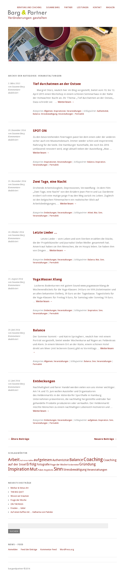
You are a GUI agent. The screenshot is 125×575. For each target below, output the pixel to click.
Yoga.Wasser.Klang (47, 279)
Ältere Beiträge (18, 439)
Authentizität (102, 111)
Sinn (100, 213)
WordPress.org (67, 549)
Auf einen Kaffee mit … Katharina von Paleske (32, 512)
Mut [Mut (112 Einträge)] (34, 469)
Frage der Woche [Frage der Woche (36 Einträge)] (58, 464)
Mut (95, 213)
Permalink (79, 114)
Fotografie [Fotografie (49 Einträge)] (43, 464)
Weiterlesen (66, 102)
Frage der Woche (18, 500)
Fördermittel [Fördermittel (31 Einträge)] (73, 464)
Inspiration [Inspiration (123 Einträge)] (18, 469)
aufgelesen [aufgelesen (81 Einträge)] (43, 460)
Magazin (110, 7)
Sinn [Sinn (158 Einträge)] (58, 469)
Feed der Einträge (29, 549)
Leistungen (82, 7)
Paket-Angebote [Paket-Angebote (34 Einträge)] (45, 470)
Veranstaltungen (74, 111)
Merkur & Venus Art (19, 488)
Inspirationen (60, 111)
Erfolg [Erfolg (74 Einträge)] (31, 464)
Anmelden (13, 549)
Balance (36, 114)
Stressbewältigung (49, 114)
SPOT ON (40, 131)
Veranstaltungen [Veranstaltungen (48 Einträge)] (97, 469)
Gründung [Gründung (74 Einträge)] (87, 464)
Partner (68, 7)
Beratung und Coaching (29, 7)
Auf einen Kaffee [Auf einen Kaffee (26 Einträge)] (26, 460)
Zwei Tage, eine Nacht (50, 182)
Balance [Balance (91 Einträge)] (76, 459)
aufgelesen (92, 420)
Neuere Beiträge (105, 439)
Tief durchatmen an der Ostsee (57, 84)
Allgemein (48, 111)
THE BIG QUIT (17, 492)
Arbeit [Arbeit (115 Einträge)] (14, 459)
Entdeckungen (50, 213)
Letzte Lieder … (45, 232)
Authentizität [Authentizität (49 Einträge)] (60, 460)
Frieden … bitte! (18, 508)
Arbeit (90, 213)
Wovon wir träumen (20, 496)
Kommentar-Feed (48, 549)
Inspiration (100, 162)
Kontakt (97, 7)
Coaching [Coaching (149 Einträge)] (93, 459)
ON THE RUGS (17, 504)
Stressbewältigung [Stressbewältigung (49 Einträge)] (75, 469)
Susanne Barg (53, 7)
